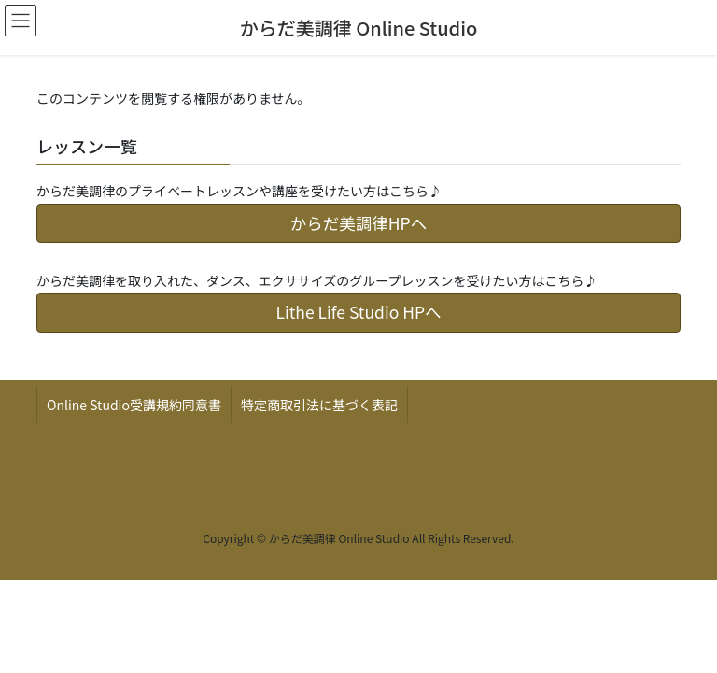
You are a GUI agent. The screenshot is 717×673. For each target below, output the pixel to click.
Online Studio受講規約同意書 (134, 404)
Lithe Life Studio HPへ (358, 311)
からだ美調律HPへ (358, 223)
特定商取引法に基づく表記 (319, 404)
